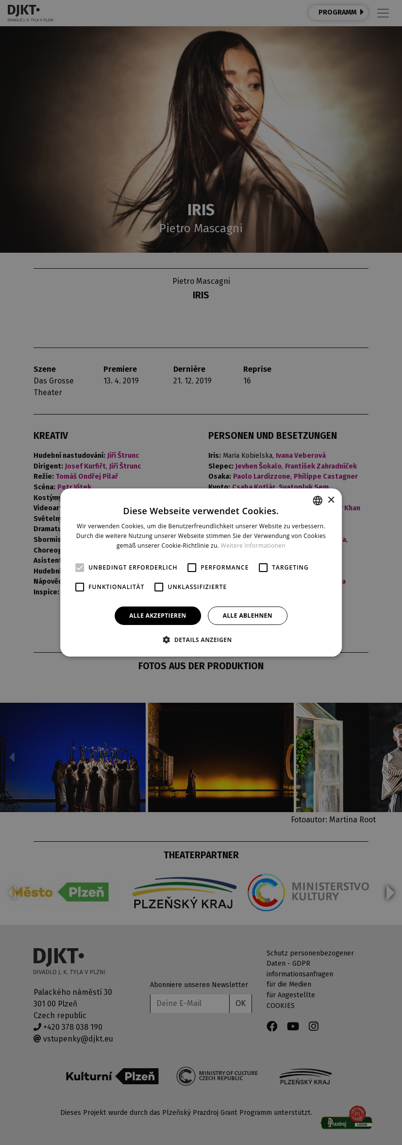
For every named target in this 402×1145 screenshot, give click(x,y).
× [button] (331, 499)
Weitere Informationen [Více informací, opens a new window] (253, 545)
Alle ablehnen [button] (247, 615)
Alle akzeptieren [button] (157, 615)
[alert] (201, 572)
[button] (201, 639)
